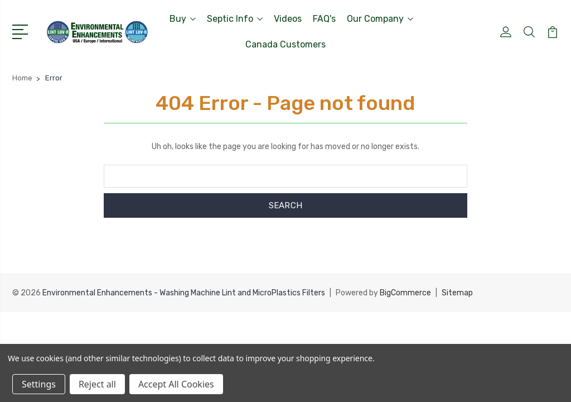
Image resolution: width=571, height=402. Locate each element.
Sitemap (457, 293)
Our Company (380, 18)
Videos (288, 18)
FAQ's (324, 18)
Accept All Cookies (176, 384)
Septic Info (235, 18)
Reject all (97, 384)
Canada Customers (285, 44)
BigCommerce (405, 293)
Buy (183, 18)
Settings (39, 384)
